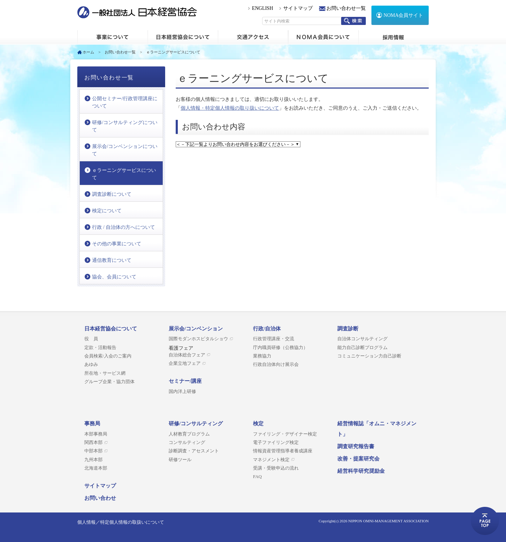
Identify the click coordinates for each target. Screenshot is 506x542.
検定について (107, 210)
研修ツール (180, 459)
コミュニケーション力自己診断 (369, 356)
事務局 (92, 423)
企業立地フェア (185, 363)
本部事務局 (95, 434)
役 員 (91, 338)
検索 (353, 21)
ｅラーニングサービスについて (124, 174)
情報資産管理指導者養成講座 (282, 451)
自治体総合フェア (187, 355)
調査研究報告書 (355, 446)
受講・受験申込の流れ (276, 468)
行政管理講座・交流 (273, 338)
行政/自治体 (267, 328)
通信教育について (111, 260)
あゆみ (91, 364)
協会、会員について (114, 276)
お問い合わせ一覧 (346, 8)
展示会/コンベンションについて (124, 150)
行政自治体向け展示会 (276, 364)
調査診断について (111, 194)
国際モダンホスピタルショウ (198, 338)
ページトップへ (485, 521)
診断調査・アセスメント (194, 451)
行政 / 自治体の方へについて (123, 227)
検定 (258, 423)
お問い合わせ (100, 498)
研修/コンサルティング (196, 423)
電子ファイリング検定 (276, 442)
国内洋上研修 (182, 391)
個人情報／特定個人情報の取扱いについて (120, 522)
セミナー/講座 (185, 381)
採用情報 (393, 37)
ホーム (112, 37)
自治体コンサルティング (362, 338)
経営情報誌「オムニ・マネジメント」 (376, 429)
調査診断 (347, 328)
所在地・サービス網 (104, 373)
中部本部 (93, 451)
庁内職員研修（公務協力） (280, 347)
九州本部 (93, 459)
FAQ (257, 476)
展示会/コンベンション (196, 328)
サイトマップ (298, 8)
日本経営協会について (183, 37)
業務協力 (262, 356)
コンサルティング (187, 442)
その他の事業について (116, 243)
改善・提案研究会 (358, 459)
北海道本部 (95, 468)
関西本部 (93, 442)
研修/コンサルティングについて (124, 126)
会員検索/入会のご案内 (107, 356)
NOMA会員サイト (403, 15)
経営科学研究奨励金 (361, 471)
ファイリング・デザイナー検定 (285, 434)
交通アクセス (253, 37)
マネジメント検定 (271, 459)
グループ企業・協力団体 (109, 381)
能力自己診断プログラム (362, 347)
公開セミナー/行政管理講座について (124, 102)
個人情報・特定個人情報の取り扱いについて (230, 108)
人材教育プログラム (189, 434)
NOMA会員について (323, 37)
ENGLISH (262, 8)
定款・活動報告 (100, 347)
